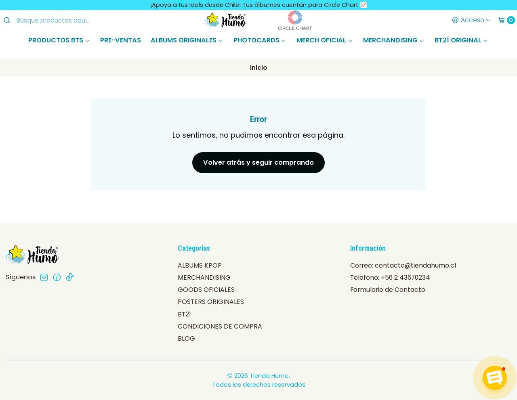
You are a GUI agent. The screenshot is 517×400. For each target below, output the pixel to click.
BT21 (184, 314)
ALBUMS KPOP (200, 265)
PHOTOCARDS (260, 40)
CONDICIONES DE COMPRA (220, 326)
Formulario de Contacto (387, 289)
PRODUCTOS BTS (59, 40)
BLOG (186, 338)
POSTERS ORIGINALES (211, 301)
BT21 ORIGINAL (462, 40)
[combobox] (69, 20)
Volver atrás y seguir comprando (258, 162)
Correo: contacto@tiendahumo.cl (403, 265)
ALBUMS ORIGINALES (187, 40)
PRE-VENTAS (120, 40)
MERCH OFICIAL (324, 40)
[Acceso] (471, 20)
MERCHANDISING (394, 40)
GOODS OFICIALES (206, 289)
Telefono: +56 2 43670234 (390, 277)
